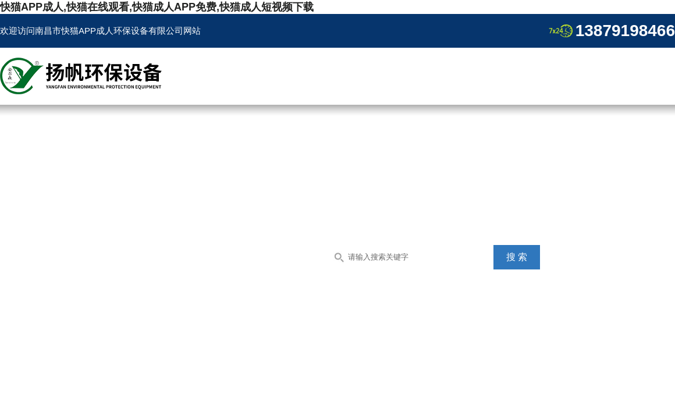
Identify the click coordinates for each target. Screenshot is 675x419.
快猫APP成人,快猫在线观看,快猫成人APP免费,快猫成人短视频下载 (157, 7)
